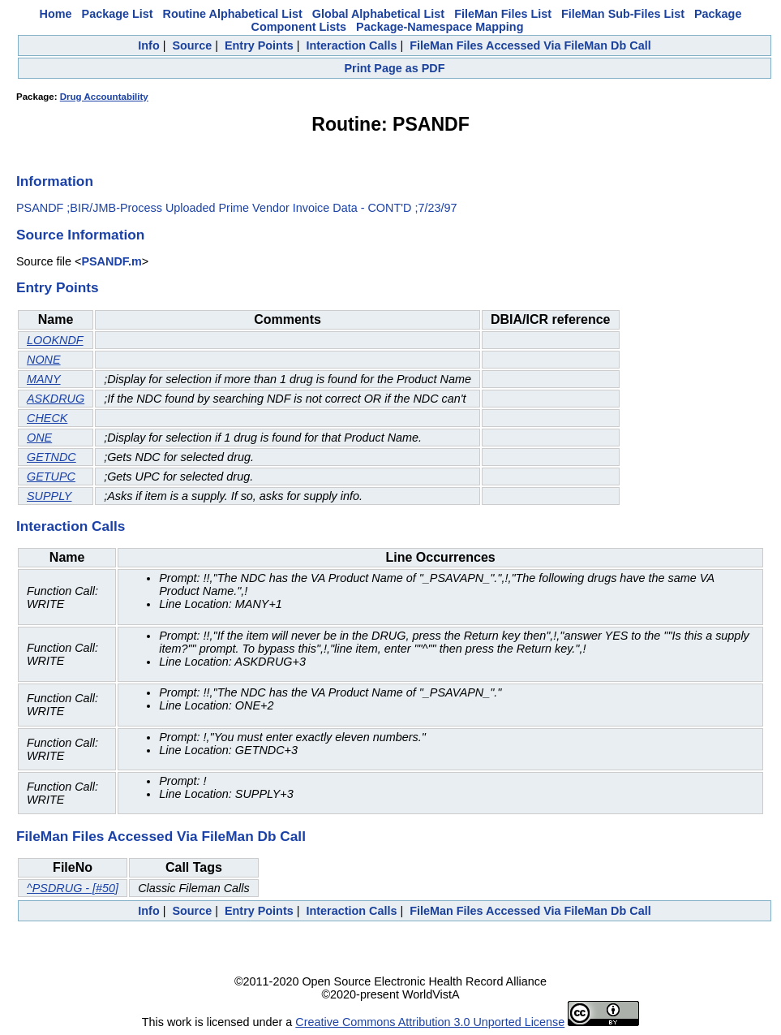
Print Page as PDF (395, 68)
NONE (44, 359)
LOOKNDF (55, 340)
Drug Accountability (104, 96)
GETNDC (51, 457)
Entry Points (259, 45)
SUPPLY (49, 495)
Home (56, 13)
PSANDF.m (111, 261)
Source (192, 45)
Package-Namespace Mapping (439, 26)
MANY (44, 379)
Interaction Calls (351, 45)
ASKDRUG (55, 398)
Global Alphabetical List (378, 13)
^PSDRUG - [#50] (72, 888)
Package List (117, 13)
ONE (39, 437)
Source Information (80, 234)
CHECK (47, 418)
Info (148, 45)
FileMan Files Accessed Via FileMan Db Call (530, 45)
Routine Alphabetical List (233, 13)
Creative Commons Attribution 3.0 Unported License (429, 1022)
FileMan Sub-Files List (622, 13)
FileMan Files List (502, 13)
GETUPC (51, 476)
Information (54, 181)
